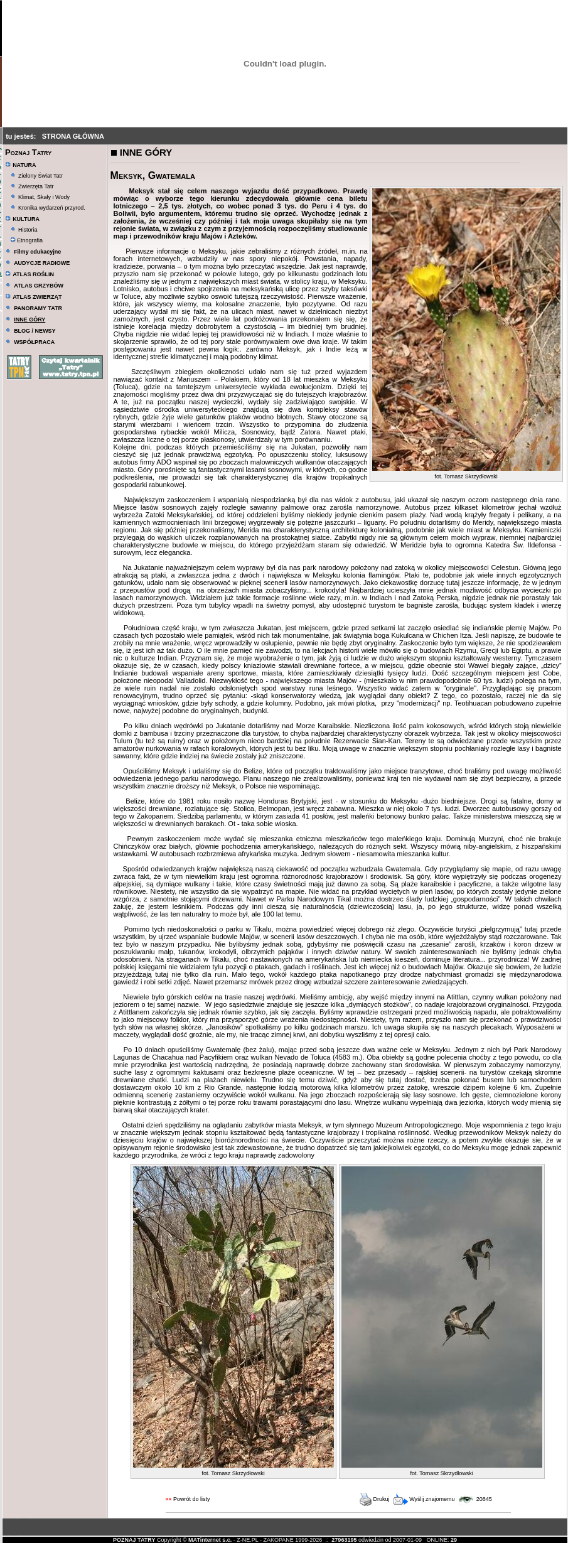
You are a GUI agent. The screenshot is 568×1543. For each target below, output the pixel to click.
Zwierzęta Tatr (35, 186)
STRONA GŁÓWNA (73, 136)
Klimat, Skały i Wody (44, 197)
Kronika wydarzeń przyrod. (51, 208)
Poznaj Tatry (28, 152)
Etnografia (26, 240)
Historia (28, 230)
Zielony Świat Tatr (40, 176)
